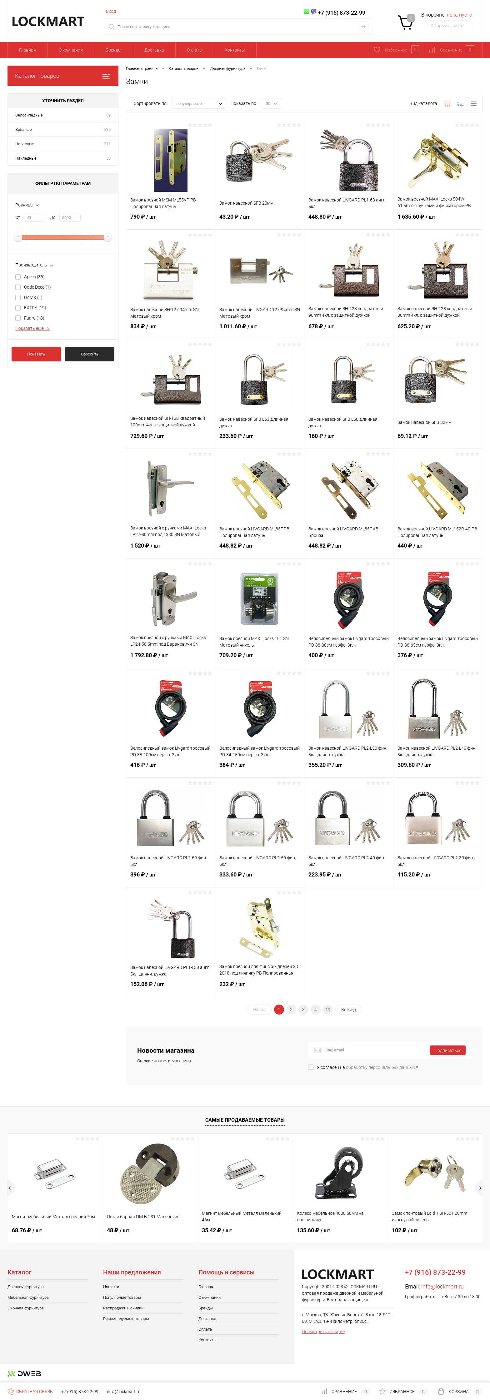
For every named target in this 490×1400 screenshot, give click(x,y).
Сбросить (89, 354)
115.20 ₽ (438, 878)
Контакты (235, 49)
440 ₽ (438, 549)
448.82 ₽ (259, 549)
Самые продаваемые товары (245, 1120)
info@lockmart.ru (442, 1286)
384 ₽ (259, 769)
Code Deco (37, 287)
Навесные (24, 143)
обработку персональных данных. (381, 1067)
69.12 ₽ (438, 440)
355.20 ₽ (348, 769)
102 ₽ (405, 1230)
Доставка (154, 49)
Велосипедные (29, 115)
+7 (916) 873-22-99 (79, 1391)
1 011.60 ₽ (259, 330)
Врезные (23, 129)
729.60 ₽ (170, 440)
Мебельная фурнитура (28, 1297)
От (17, 217)
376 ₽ (438, 659)
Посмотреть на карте (323, 1331)
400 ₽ (348, 659)
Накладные (26, 158)
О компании (71, 49)
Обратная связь (30, 1391)
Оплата (194, 49)
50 (108, 158)
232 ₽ (259, 988)
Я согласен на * (367, 1067)
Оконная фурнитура (26, 1308)
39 (108, 115)
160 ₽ (348, 440)
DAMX (33, 297)
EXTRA (35, 307)
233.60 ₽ (259, 440)
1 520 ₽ (170, 549)
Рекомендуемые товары (126, 1318)
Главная (27, 49)
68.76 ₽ (27, 1230)
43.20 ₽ (259, 220)
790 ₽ (170, 220)
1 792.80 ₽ (170, 659)
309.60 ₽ (438, 769)
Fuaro (34, 317)
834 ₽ (170, 330)
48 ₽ (118, 1230)
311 (107, 143)
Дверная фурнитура (26, 1286)
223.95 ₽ (348, 878)
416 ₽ (170, 769)
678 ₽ (348, 330)
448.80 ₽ (348, 220)
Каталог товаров (63, 76)
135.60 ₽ (313, 1230)
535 (107, 129)
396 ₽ (170, 878)
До (53, 217)
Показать (36, 354)
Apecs (34, 276)
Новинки (111, 1286)
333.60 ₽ (259, 878)
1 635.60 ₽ (438, 220)
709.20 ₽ (259, 659)
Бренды (114, 49)
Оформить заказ (447, 25)
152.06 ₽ (170, 988)
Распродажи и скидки (123, 1308)
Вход (111, 11)
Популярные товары (122, 1297)
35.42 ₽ (217, 1230)
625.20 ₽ (438, 330)
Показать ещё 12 (32, 328)
